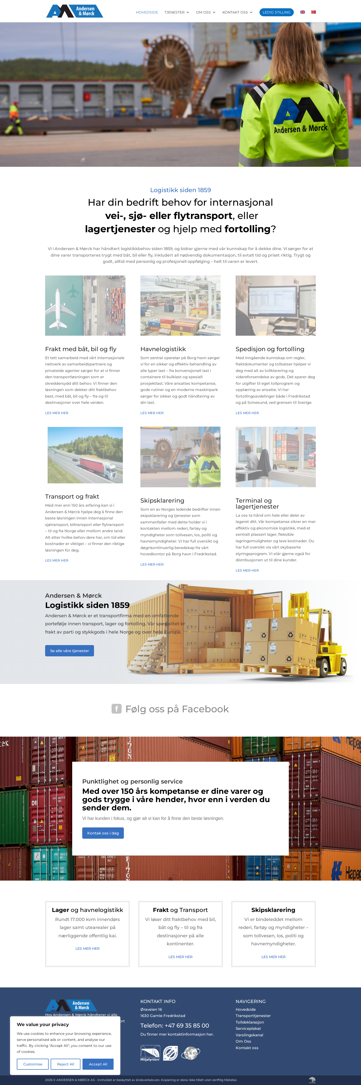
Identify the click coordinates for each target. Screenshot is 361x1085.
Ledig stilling (277, 12)
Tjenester (174, 13)
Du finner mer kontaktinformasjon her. (177, 1034)
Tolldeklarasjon (250, 1022)
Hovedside (147, 13)
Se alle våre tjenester (69, 650)
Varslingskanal (249, 1035)
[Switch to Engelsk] (302, 16)
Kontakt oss (235, 13)
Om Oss (203, 13)
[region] (65, 1045)
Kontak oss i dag (103, 833)
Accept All (98, 1064)
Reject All (65, 1064)
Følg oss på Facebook (177, 709)
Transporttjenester (253, 1015)
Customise (32, 1064)
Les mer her (57, 413)
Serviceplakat (248, 1028)
